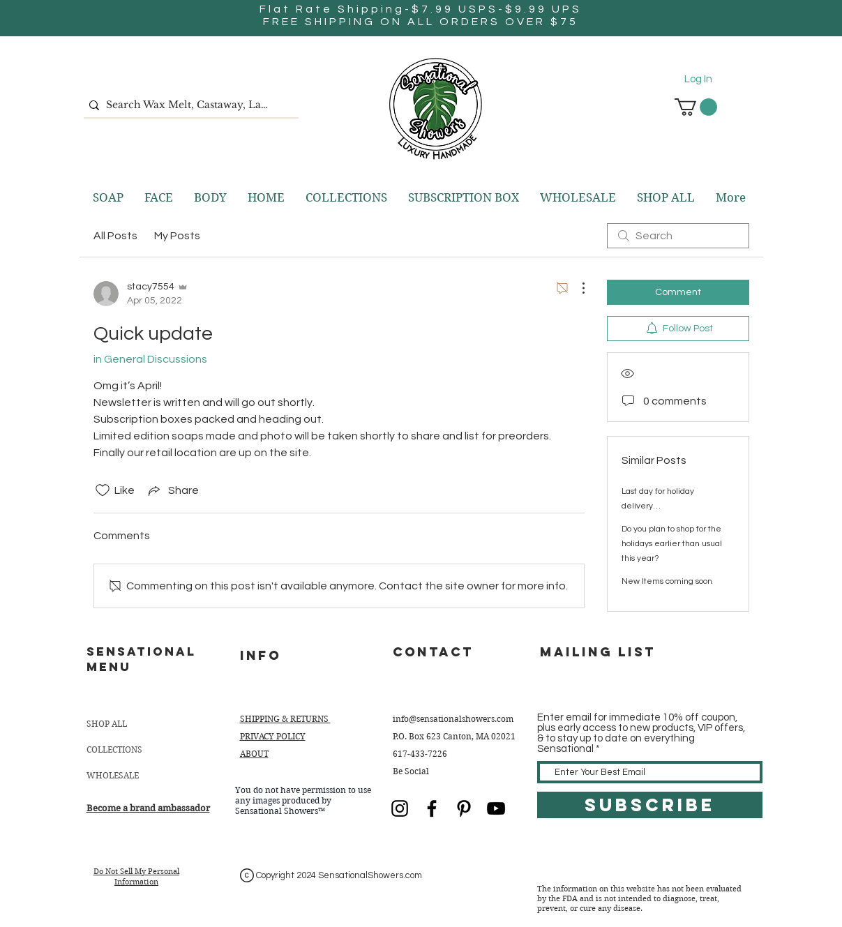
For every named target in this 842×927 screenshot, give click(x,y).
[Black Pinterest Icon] (464, 808)
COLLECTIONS (114, 749)
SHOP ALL (107, 723)
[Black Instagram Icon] (400, 808)
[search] (678, 235)
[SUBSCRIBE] (649, 805)
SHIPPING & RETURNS (285, 719)
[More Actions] (576, 288)
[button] (696, 107)
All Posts (115, 235)
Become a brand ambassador (148, 808)
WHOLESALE (113, 775)
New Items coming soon (667, 581)
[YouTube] (496, 808)
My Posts (177, 235)
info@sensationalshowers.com (453, 719)
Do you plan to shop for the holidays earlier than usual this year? (672, 544)
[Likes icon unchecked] (102, 490)
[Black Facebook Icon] (432, 808)
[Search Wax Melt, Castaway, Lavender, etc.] (187, 105)
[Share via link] (172, 490)
